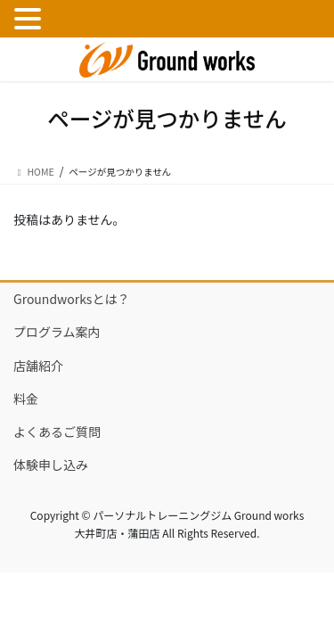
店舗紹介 (38, 365)
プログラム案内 (57, 332)
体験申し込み (50, 464)
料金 (25, 398)
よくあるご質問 (57, 431)
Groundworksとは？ (71, 299)
